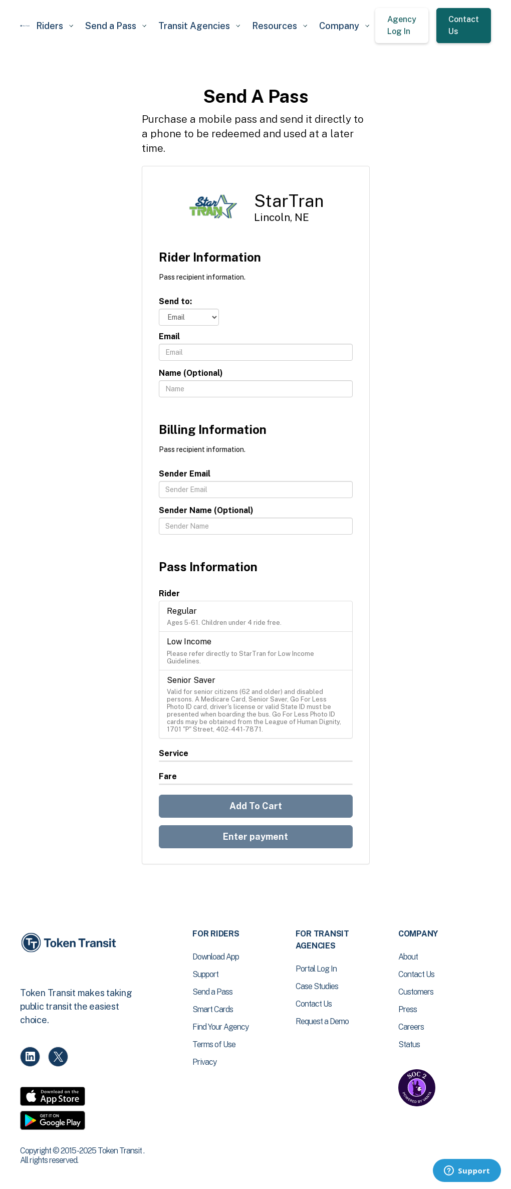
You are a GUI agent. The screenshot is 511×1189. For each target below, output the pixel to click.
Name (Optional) (191, 373)
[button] (54, 26)
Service (173, 753)
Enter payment (255, 836)
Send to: (175, 301)
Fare (168, 776)
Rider (169, 593)
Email (169, 336)
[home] (25, 26)
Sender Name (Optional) (206, 510)
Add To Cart (255, 806)
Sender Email (184, 474)
